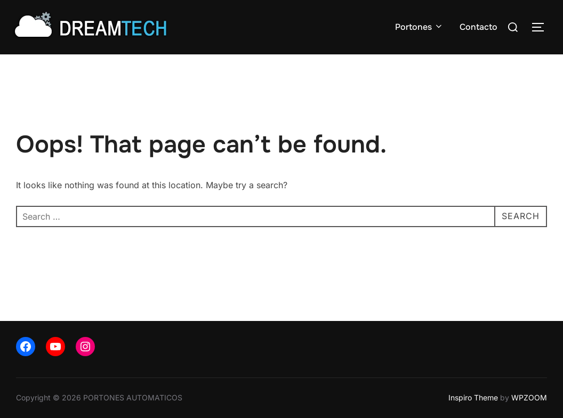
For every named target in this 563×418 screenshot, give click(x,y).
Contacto (478, 27)
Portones (419, 27)
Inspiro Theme (473, 397)
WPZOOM (529, 397)
